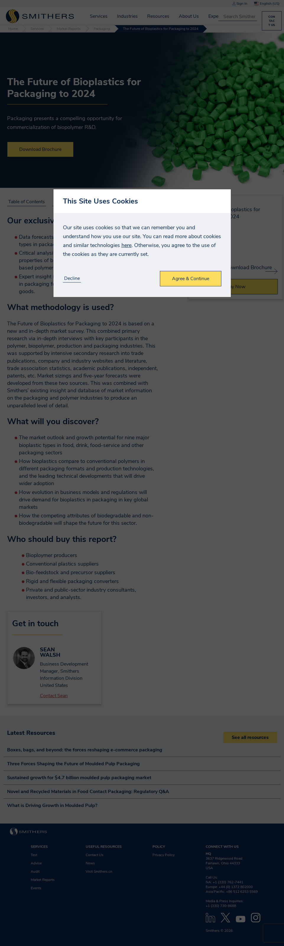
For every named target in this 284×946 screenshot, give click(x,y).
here (126, 245)
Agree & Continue (190, 278)
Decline (72, 278)
